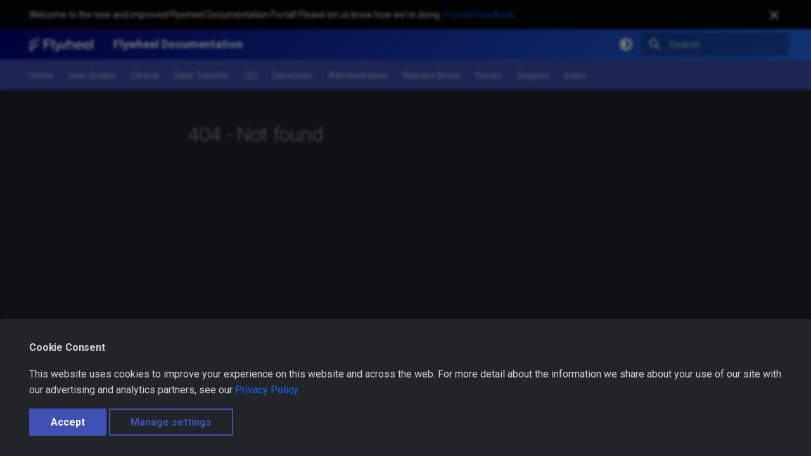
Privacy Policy (266, 390)
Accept (68, 422)
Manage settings (171, 422)
